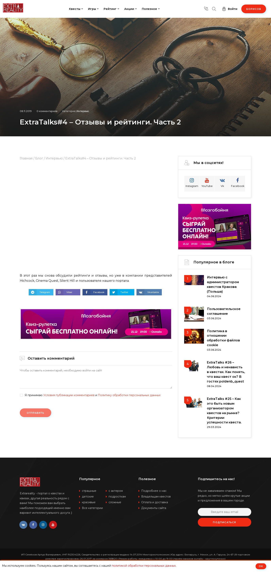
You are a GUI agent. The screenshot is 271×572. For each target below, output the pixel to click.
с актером (116, 491)
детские (88, 497)
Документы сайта (153, 508)
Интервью (83, 111)
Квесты (74, 9)
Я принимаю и (92, 395)
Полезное (149, 9)
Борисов (253, 9)
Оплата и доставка (154, 502)
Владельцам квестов (156, 497)
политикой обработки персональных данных (144, 565)
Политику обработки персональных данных (129, 395)
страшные (89, 491)
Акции (129, 9)
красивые (89, 502)
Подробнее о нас (154, 491)
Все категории (92, 508)
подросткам (117, 497)
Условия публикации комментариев (69, 395)
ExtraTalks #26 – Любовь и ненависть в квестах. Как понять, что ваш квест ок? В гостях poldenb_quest (226, 372)
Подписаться (224, 522)
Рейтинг (110, 9)
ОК (261, 566)
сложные (115, 502)
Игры (92, 9)
